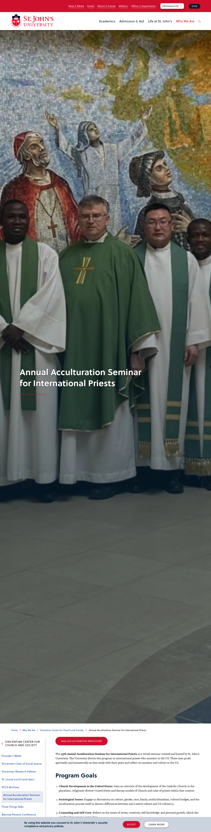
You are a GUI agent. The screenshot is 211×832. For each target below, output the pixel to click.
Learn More (156, 824)
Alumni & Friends (106, 6)
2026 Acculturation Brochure (81, 741)
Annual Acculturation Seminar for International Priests (21, 797)
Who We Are (185, 21)
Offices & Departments (143, 6)
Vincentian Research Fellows (19, 771)
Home (14, 730)
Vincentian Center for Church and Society (62, 730)
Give (194, 6)
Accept (131, 824)
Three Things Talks (12, 807)
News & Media (76, 6)
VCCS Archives (10, 787)
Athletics (123, 6)
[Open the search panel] (199, 24)
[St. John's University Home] (32, 21)
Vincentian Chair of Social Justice (22, 763)
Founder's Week (11, 756)
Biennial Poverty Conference (19, 814)
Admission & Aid (131, 21)
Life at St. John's (160, 21)
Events (90, 6)
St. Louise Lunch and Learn (18, 779)
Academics (107, 21)
